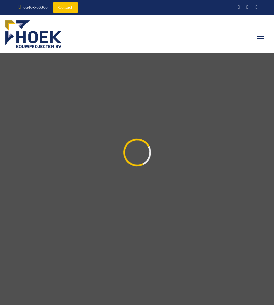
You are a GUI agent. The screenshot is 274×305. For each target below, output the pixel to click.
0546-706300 (35, 7)
